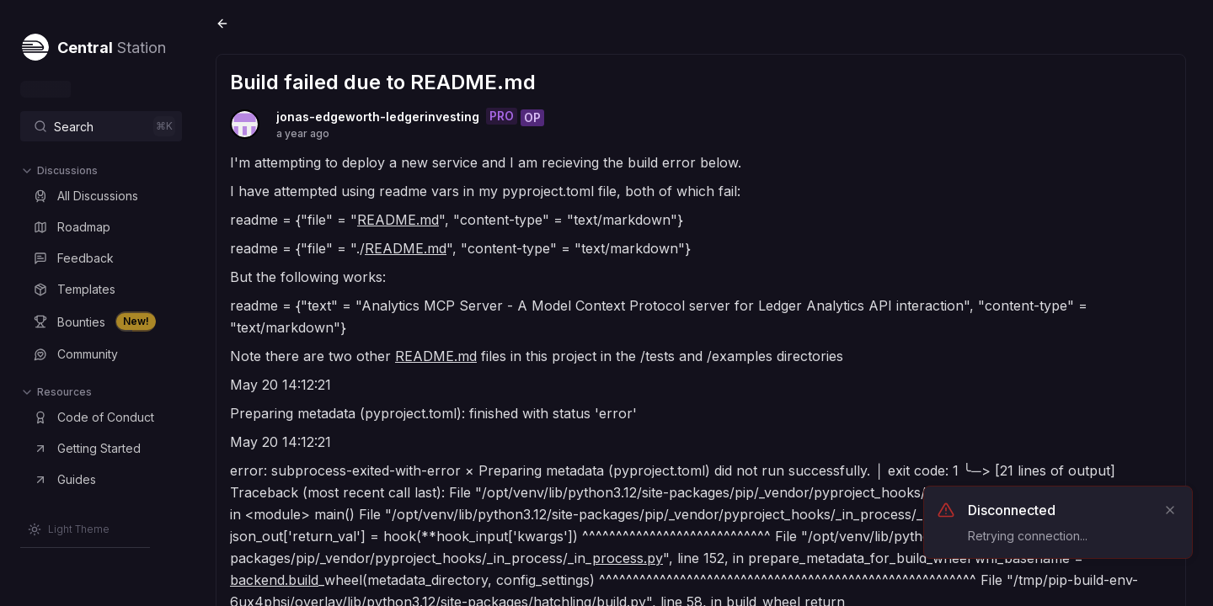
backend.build (274, 579)
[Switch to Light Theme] (68, 529)
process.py (627, 558)
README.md (398, 219)
